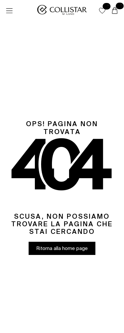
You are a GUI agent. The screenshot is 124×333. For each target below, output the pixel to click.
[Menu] (9, 10)
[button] (102, 10)
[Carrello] (114, 10)
